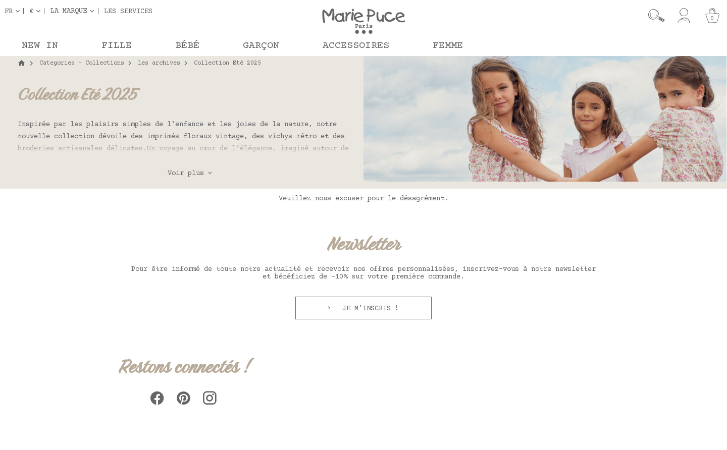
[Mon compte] (684, 15)
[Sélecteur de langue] (14, 11)
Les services (128, 11)
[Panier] (712, 15)
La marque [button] (68, 11)
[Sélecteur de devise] (36, 11)
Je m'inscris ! (368, 309)
